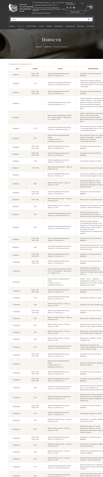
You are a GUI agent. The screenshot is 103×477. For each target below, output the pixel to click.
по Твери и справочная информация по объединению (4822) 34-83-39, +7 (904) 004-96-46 (49, 9)
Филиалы (80, 26)
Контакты (90, 26)
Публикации (70, 26)
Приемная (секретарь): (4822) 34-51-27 (46, 5)
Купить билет (75, 12)
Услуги (41, 26)
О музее (12, 26)
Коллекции (58, 26)
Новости (20, 26)
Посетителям (31, 26)
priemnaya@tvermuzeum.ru (41, 13)
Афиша (49, 26)
